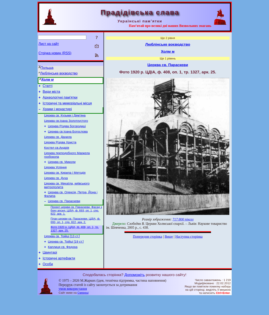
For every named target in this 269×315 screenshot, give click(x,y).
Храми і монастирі (57, 112)
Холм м (47, 79)
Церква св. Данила (58, 143)
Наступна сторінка (189, 236)
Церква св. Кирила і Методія (65, 183)
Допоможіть (134, 293)
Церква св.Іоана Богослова (68, 137)
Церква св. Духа (56, 189)
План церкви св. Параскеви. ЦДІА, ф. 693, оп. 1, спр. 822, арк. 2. (76, 234)
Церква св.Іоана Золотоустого (66, 125)
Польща (47, 68)
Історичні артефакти (59, 276)
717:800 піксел (183, 219)
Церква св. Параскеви (64, 214)
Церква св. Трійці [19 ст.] (65, 257)
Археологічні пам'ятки (60, 99)
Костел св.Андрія (56, 155)
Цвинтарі (50, 269)
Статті (47, 86)
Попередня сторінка (147, 236)
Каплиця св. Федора (62, 263)
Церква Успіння (55, 177)
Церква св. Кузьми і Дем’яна (65, 119)
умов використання (73, 307)
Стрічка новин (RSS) (55, 53)
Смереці (83, 310)
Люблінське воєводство (59, 73)
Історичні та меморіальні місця (67, 106)
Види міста (51, 93)
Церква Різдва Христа (60, 149)
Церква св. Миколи (62, 171)
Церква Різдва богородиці (67, 131)
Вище (169, 236)
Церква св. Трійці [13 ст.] (62, 251)
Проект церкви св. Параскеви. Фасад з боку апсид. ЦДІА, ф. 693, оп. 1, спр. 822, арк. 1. (76, 224)
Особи (48, 282)
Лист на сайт (49, 44)
